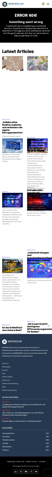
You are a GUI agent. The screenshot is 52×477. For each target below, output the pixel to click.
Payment (5, 192)
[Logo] (26, 341)
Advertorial (6, 119)
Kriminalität (6, 325)
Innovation (30, 187)
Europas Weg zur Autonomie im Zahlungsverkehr (11, 197)
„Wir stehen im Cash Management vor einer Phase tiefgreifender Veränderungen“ (37, 145)
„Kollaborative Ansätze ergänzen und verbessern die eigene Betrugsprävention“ (12, 127)
